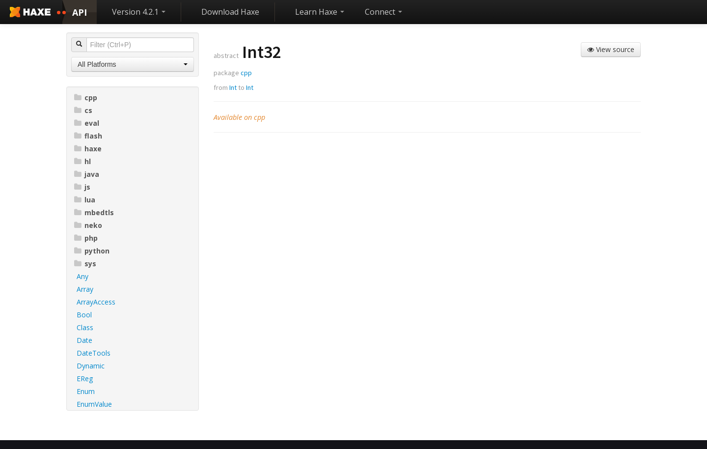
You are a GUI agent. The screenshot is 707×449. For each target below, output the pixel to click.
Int (233, 87)
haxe (88, 148)
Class (85, 327)
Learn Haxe (319, 11)
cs (83, 110)
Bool (84, 314)
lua (84, 199)
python (91, 250)
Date (84, 340)
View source (610, 49)
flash (88, 135)
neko (88, 225)
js (82, 187)
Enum (86, 391)
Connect (383, 11)
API (79, 12)
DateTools (93, 353)
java (86, 174)
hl (82, 161)
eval (86, 123)
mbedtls (94, 212)
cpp (85, 97)
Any (82, 276)
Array (85, 289)
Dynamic (91, 365)
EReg (85, 378)
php (86, 238)
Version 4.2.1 (138, 11)
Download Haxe (230, 11)
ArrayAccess (96, 302)
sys (85, 263)
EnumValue (94, 404)
